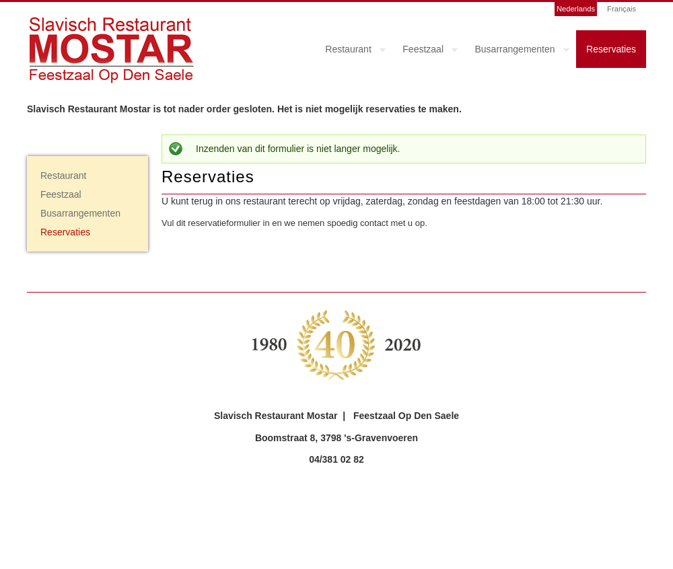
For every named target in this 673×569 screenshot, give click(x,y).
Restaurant (350, 51)
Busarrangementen (517, 51)
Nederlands (576, 9)
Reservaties (611, 49)
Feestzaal (425, 51)
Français (621, 9)
